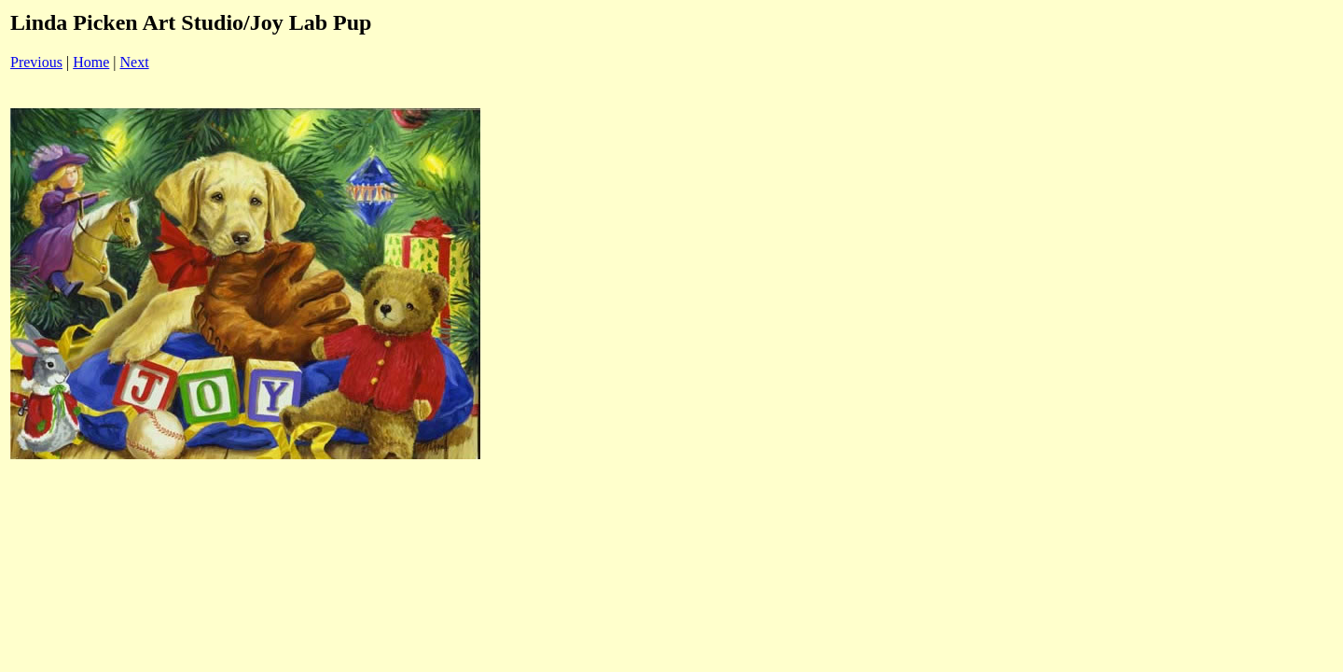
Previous (36, 62)
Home (91, 62)
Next (134, 62)
